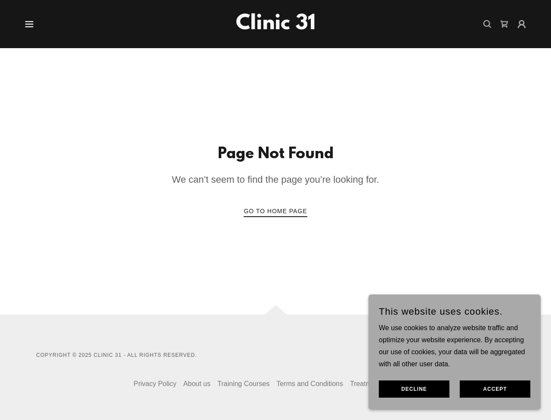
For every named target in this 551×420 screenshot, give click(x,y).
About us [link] (196, 383)
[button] (29, 24)
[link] (276, 27)
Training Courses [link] (243, 383)
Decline (414, 389)
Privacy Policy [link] (154, 383)
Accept (495, 389)
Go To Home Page (275, 211)
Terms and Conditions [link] (309, 383)
